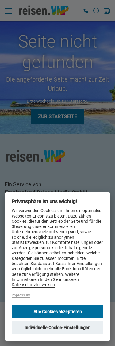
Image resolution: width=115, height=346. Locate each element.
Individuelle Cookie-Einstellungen (57, 327)
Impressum (21, 295)
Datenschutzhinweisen (33, 284)
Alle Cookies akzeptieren (57, 311)
